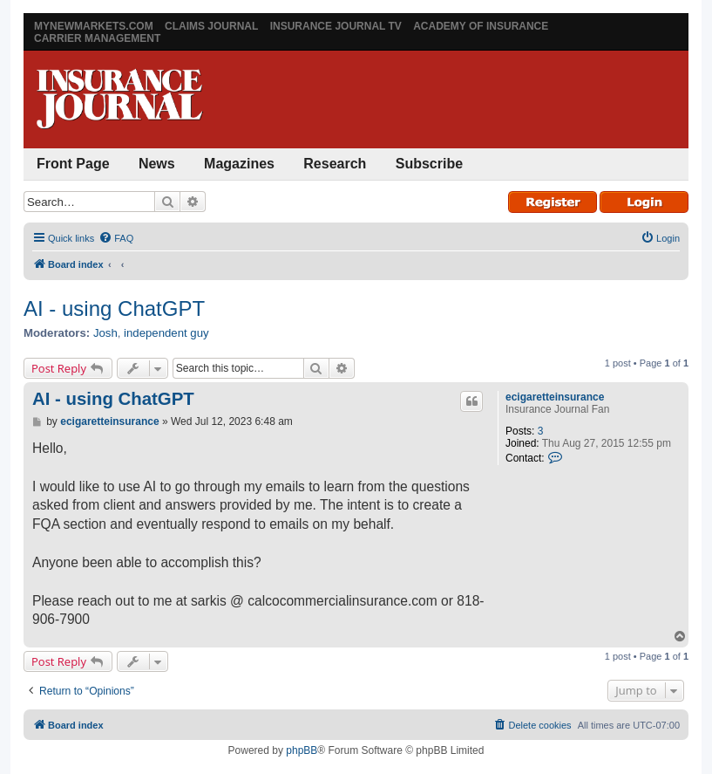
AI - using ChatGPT (114, 308)
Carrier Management (97, 38)
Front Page (73, 163)
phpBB (301, 750)
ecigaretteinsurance (554, 397)
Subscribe (429, 163)
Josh (105, 332)
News (157, 163)
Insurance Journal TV (336, 26)
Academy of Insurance (480, 26)
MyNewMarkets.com (93, 26)
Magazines (239, 163)
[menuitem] (115, 238)
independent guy (166, 332)
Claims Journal (211, 26)
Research (334, 163)
